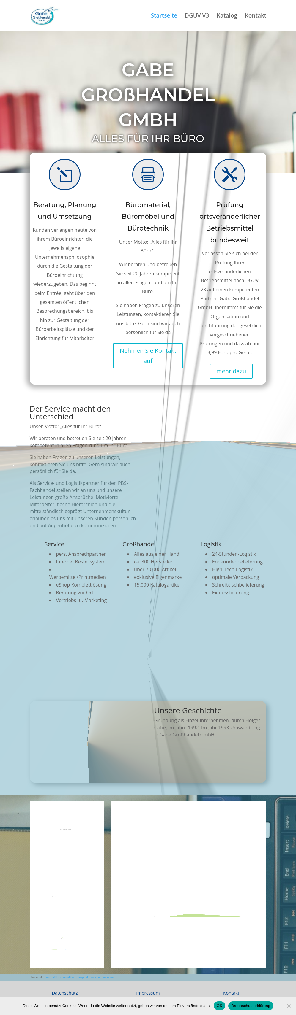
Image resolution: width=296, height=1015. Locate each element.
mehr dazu (231, 371)
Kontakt (256, 16)
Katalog (227, 16)
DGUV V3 (197, 16)
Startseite (164, 16)
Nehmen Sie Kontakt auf (148, 356)
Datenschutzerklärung (250, 1005)
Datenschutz (65, 993)
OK (219, 1005)
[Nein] (289, 1006)
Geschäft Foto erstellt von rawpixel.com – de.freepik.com (80, 977)
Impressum (148, 993)
